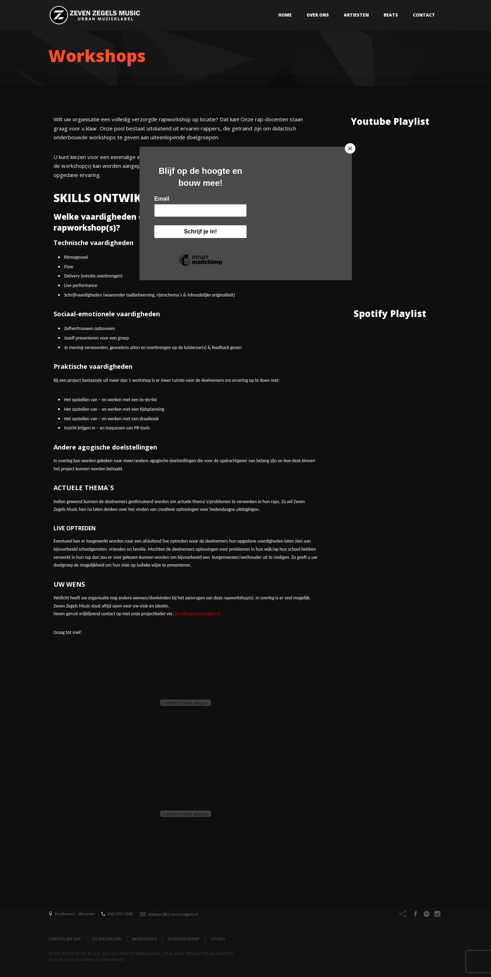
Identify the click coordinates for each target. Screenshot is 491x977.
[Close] (350, 148)
